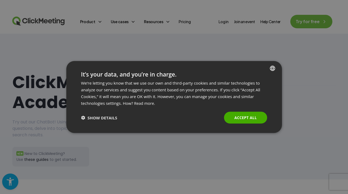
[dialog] (174, 97)
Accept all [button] (245, 117)
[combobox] (272, 68)
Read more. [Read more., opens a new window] (145, 103)
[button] (99, 118)
